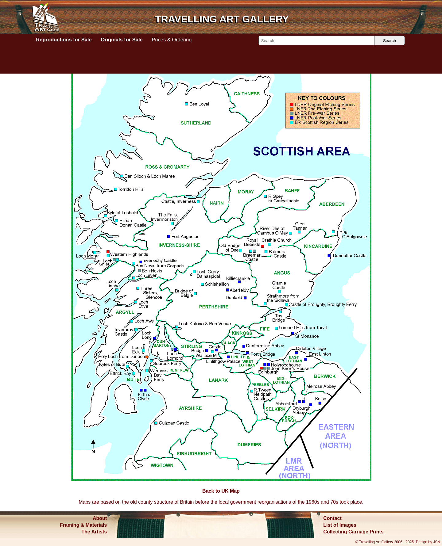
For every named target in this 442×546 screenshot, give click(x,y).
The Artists (94, 531)
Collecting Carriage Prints (353, 531)
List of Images (339, 525)
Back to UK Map (291, 61)
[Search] (316, 40)
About (100, 518)
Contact (332, 518)
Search (389, 40)
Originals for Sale (121, 39)
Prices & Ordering (172, 39)
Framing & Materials (83, 525)
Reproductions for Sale (63, 39)
